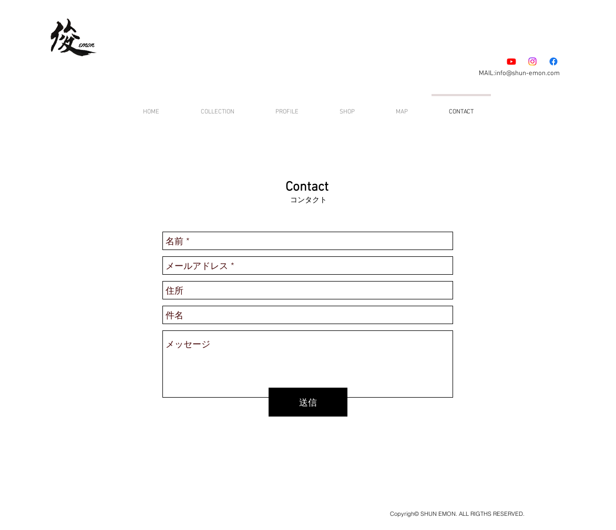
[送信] (308, 402)
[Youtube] (511, 61)
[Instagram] (532, 61)
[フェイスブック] (553, 61)
